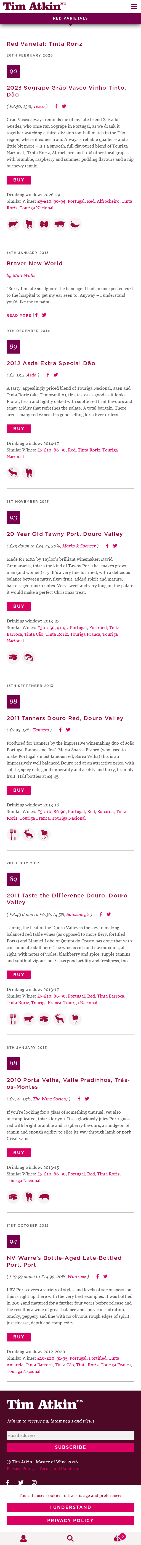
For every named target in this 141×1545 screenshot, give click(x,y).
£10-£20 (45, 1358)
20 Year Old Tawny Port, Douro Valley (65, 534)
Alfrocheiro (108, 201)
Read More (19, 315)
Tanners (41, 729)
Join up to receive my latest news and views (50, 1420)
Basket (110, 1536)
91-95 (62, 627)
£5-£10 (44, 201)
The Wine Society (50, 1098)
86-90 (60, 449)
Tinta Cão (33, 634)
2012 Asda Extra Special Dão (51, 363)
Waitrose (77, 1276)
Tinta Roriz (89, 449)
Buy (19, 180)
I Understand (70, 1507)
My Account (23, 1538)
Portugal (76, 201)
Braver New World (35, 263)
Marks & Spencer (79, 545)
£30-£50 (46, 627)
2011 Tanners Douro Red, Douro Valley (65, 718)
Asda (31, 374)
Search (70, 1538)
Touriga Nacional (37, 207)
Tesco (39, 106)
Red (91, 201)
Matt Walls (24, 275)
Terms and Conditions (61, 1468)
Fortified (98, 627)
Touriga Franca (85, 634)
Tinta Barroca (110, 995)
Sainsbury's (77, 914)
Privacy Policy (70, 1521)
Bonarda (105, 811)
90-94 (59, 201)
